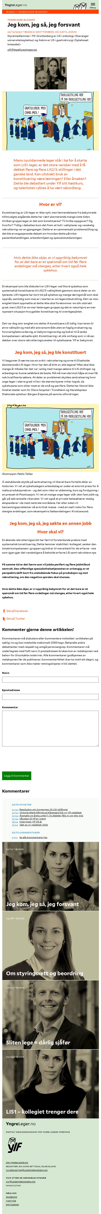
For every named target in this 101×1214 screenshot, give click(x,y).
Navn (5, 672)
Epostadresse (11, 690)
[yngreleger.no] (37, 5)
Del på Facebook (15, 610)
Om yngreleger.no (17, 1162)
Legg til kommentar (16, 775)
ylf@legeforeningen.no (22, 49)
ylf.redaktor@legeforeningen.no (27, 1170)
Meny (93, 5)
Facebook (11, 1197)
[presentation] (31, 760)
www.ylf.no (13, 1185)
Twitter (11, 1200)
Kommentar (10, 707)
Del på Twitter (13, 618)
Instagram (12, 1204)
